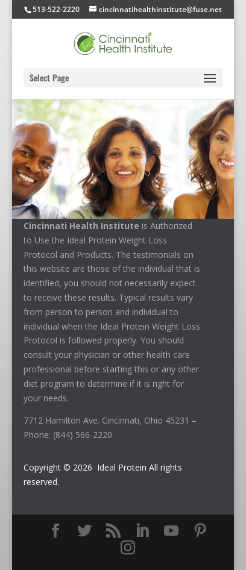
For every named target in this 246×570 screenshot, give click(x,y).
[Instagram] (128, 548)
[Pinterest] (200, 531)
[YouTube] (171, 531)
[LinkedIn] (142, 531)
